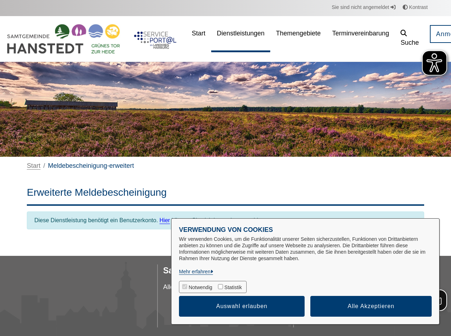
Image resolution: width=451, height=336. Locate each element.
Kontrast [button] (415, 7)
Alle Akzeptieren (371, 306)
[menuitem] (198, 39)
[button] (410, 39)
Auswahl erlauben (241, 306)
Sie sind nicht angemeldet (364, 7)
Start (33, 165)
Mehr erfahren (194, 271)
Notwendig (200, 287)
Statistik (233, 287)
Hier (165, 220)
